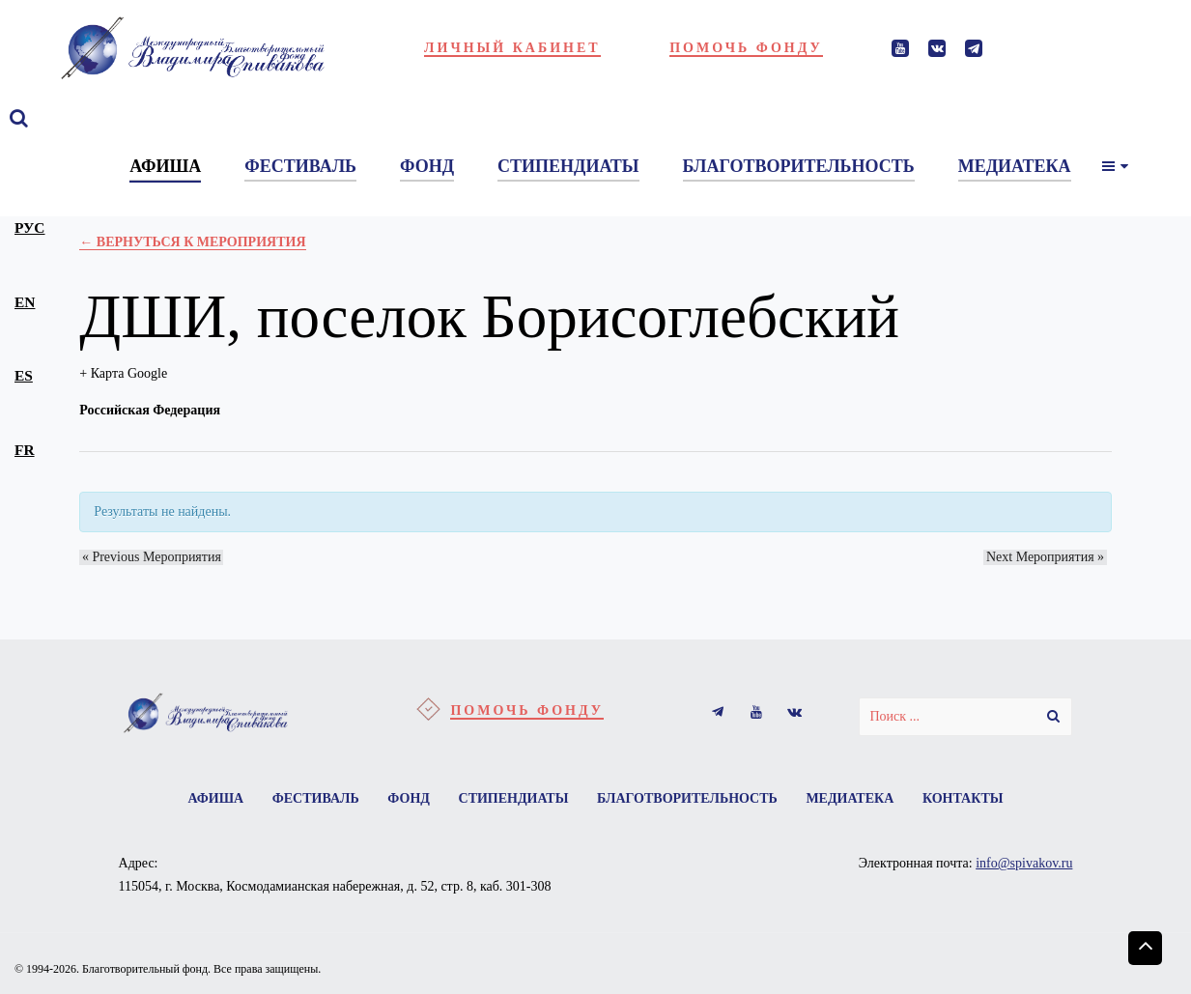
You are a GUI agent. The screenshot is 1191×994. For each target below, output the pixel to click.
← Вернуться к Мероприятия (192, 242)
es (23, 375)
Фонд (404, 799)
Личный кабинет (512, 48)
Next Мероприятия (1048, 557)
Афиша (205, 799)
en (24, 302)
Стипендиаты (514, 799)
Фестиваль (308, 799)
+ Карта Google (123, 373)
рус (29, 227)
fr (24, 449)
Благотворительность (691, 799)
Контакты (974, 799)
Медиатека (857, 799)
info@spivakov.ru (1024, 866)
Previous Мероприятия (148, 557)
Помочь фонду (746, 48)
